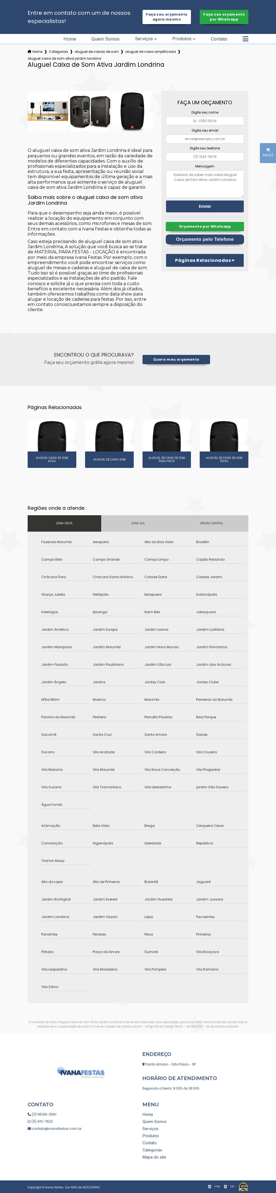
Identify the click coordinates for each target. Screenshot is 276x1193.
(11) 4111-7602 (40, 1121)
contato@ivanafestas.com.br (55, 1128)
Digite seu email (205, 130)
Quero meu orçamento (176, 359)
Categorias (58, 51)
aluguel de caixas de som (97, 51)
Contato (219, 38)
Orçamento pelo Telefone (205, 239)
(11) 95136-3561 (42, 1114)
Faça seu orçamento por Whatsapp (224, 17)
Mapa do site (154, 1157)
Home (69, 38)
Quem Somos (105, 38)
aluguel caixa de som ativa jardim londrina (64, 58)
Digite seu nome (204, 112)
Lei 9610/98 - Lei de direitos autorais (212, 1026)
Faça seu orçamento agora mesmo (167, 17)
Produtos (181, 38)
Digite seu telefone (205, 148)
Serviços (144, 38)
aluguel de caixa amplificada (150, 51)
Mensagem (204, 166)
